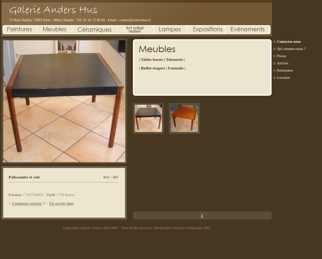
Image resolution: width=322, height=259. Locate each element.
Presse (281, 56)
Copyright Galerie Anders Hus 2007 (90, 228)
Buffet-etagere (153, 68)
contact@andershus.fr (135, 20)
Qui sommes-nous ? (291, 49)
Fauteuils (175, 68)
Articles (283, 63)
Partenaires (285, 70)
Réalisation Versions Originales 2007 (183, 228)
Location (283, 77)
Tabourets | (175, 59)
